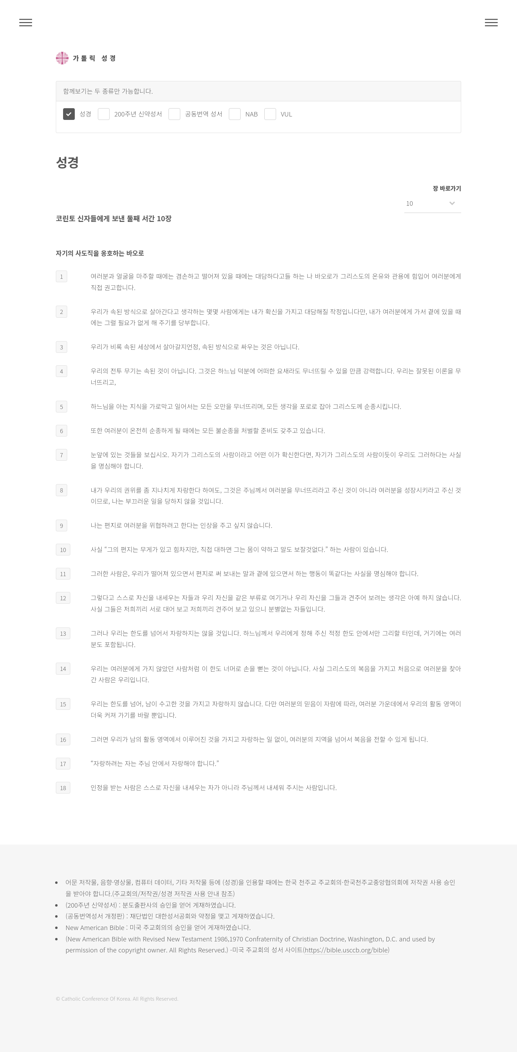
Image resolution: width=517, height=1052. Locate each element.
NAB (251, 113)
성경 (85, 113)
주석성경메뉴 (26, 22)
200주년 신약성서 (138, 113)
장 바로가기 (447, 188)
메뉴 (491, 22)
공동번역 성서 (203, 113)
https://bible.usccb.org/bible (346, 949)
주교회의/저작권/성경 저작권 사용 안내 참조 (173, 893)
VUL (286, 113)
